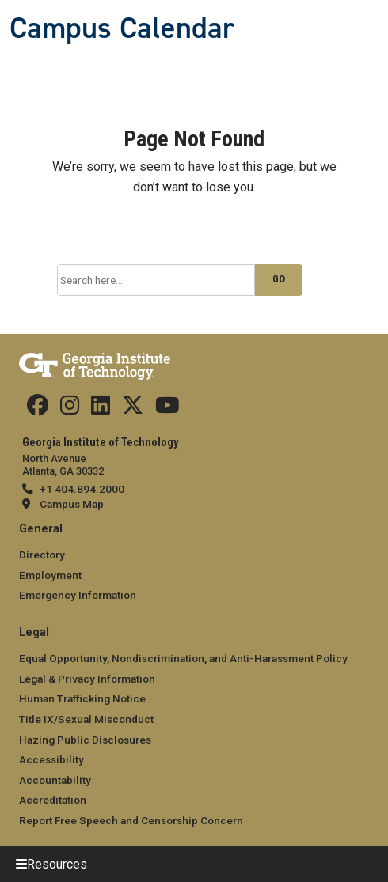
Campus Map (72, 504)
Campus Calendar (122, 28)
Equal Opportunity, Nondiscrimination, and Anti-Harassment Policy (183, 658)
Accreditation (52, 799)
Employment (50, 575)
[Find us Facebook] (37, 409)
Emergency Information (77, 595)
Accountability (55, 780)
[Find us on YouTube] (167, 409)
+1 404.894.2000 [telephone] (82, 489)
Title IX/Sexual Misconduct (86, 719)
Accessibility (51, 759)
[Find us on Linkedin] (100, 409)
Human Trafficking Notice (82, 698)
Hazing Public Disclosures (85, 739)
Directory (42, 554)
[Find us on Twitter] (132, 409)
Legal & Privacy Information (87, 678)
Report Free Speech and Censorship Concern (131, 820)
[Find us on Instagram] (69, 409)
